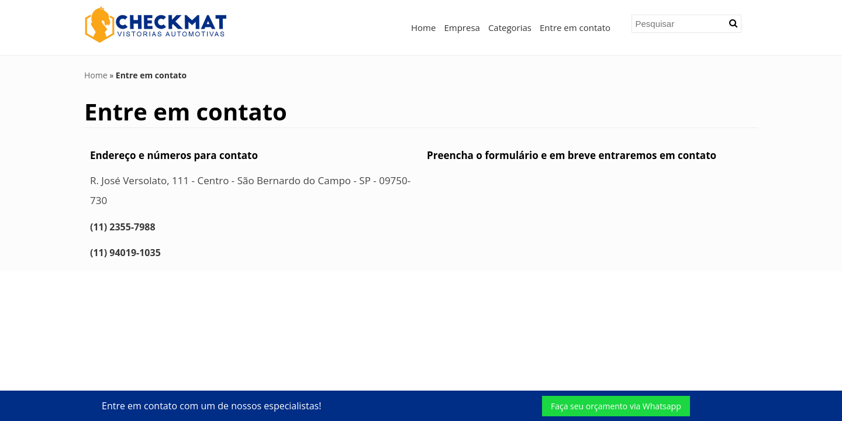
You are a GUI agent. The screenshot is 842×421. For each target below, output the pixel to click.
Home (423, 27)
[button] (733, 23)
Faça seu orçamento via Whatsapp (616, 406)
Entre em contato (575, 27)
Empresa (461, 27)
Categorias (510, 27)
